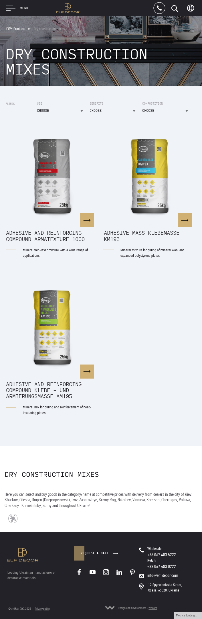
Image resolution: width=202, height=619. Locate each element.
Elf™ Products (15, 29)
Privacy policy (42, 609)
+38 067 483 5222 (161, 554)
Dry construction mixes (49, 29)
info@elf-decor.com (162, 575)
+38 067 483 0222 (161, 566)
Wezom (152, 608)
